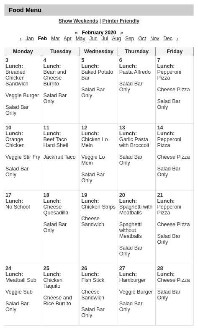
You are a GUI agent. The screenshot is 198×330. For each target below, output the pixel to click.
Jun (93, 38)
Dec (167, 38)
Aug (116, 38)
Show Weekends (78, 21)
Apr (68, 38)
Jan (29, 38)
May (80, 38)
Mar (55, 38)
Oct (142, 38)
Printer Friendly (120, 21)
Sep (129, 38)
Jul (105, 38)
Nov (154, 38)
